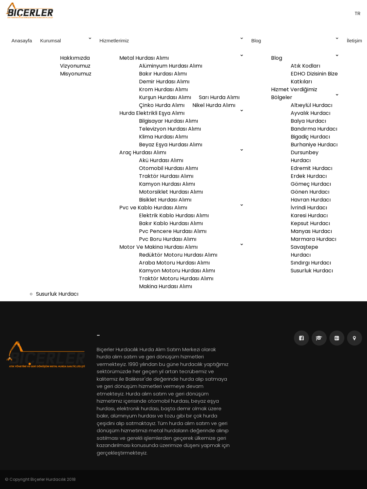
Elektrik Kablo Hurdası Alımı (174, 215)
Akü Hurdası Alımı (161, 160)
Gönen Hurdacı (310, 192)
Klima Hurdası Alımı (163, 136)
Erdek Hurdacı (309, 176)
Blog (295, 40)
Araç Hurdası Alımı (142, 152)
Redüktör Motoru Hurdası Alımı (178, 255)
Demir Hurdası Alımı (164, 81)
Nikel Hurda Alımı (213, 105)
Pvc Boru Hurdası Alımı (167, 239)
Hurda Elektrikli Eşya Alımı (151, 113)
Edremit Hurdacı (311, 168)
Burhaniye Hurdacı (314, 144)
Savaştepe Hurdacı (304, 251)
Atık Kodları (305, 66)
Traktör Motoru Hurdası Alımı (176, 278)
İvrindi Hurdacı (309, 207)
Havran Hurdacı (311, 199)
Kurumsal (65, 40)
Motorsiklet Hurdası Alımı (171, 192)
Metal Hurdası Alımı (144, 58)
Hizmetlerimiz (171, 40)
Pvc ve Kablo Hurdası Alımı (153, 207)
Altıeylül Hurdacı (311, 105)
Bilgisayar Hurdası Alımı (168, 121)
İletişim (354, 40)
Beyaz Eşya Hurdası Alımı (170, 144)
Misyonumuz (75, 73)
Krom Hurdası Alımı (163, 89)
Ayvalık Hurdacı (310, 113)
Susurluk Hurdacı (312, 270)
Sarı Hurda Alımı (219, 97)
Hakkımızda (75, 58)
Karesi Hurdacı (309, 215)
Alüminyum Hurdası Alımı (170, 66)
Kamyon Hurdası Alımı (167, 184)
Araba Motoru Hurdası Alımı (174, 262)
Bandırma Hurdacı (314, 129)
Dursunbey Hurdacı (305, 156)
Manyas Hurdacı (311, 231)
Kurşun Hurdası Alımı (165, 97)
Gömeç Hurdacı (311, 184)
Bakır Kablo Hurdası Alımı (171, 223)
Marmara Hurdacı (313, 239)
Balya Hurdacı (308, 121)
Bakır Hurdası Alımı (163, 73)
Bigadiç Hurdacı (310, 136)
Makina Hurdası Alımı (165, 286)
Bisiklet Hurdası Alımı (165, 199)
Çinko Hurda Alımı (161, 105)
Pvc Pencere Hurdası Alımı (172, 231)
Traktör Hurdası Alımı (166, 176)
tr (356, 13)
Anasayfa (21, 40)
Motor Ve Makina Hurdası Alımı (158, 247)
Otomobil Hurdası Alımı (168, 168)
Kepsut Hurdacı (310, 223)
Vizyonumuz (75, 66)
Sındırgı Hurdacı (311, 262)
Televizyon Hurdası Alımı (170, 129)
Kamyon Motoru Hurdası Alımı (177, 270)
